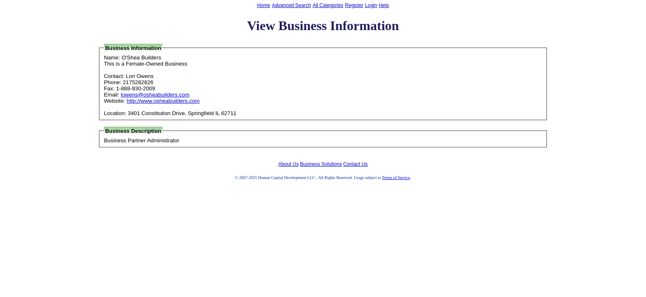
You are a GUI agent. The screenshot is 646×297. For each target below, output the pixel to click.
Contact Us (355, 164)
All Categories (328, 5)
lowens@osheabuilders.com (155, 95)
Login (371, 5)
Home (263, 5)
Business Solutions (321, 164)
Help (384, 5)
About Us (289, 164)
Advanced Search (291, 5)
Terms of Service (396, 177)
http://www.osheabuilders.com (163, 101)
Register (354, 5)
